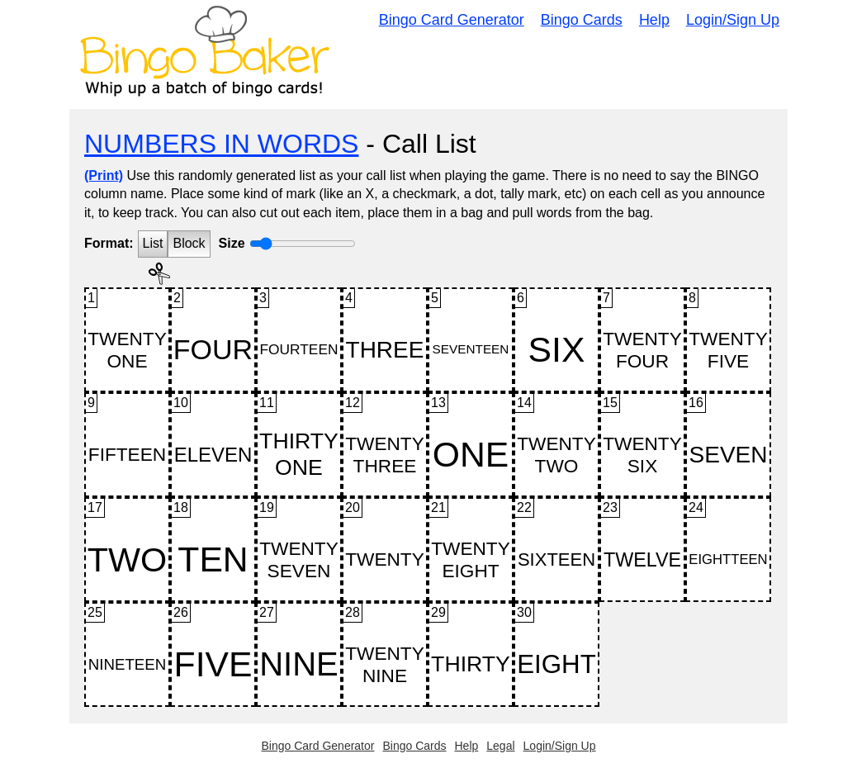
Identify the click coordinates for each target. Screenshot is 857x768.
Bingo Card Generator (451, 20)
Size (232, 243)
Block (189, 243)
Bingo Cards (582, 20)
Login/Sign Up (732, 20)
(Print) (103, 175)
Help (654, 20)
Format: (109, 243)
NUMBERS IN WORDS (221, 144)
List (153, 243)
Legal (500, 745)
